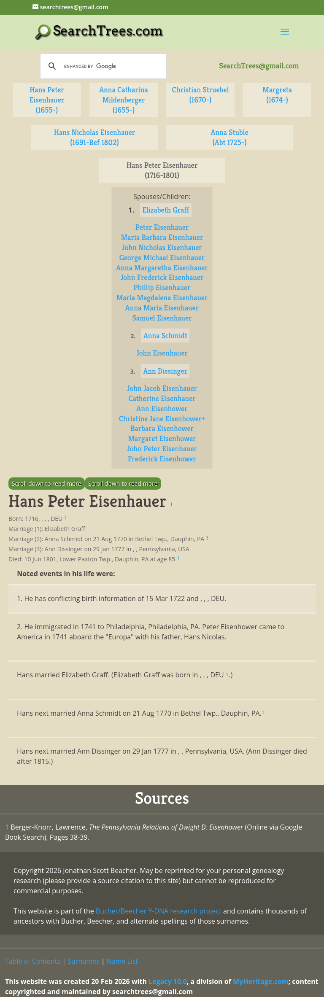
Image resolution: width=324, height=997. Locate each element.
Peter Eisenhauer (162, 227)
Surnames (83, 961)
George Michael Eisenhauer (162, 257)
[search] (102, 66)
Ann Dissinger (165, 371)
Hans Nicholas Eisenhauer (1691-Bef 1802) (94, 137)
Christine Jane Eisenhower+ (162, 418)
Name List (122, 961)
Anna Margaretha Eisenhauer (162, 267)
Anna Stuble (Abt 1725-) (229, 137)
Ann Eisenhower (161, 408)
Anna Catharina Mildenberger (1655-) (123, 100)
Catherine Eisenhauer (161, 398)
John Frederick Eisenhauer (162, 277)
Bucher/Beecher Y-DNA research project (158, 911)
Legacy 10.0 (167, 981)
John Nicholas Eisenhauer (162, 247)
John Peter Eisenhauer (162, 448)
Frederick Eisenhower (162, 458)
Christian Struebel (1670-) (200, 95)
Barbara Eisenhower (162, 428)
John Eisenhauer (162, 353)
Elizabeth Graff (165, 210)
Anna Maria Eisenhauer (162, 308)
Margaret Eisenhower (162, 438)
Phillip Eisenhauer (161, 287)
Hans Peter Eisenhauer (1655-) (47, 100)
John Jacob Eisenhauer (162, 388)
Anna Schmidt (165, 335)
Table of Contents (32, 961)
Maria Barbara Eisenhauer (162, 237)
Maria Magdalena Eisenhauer (162, 297)
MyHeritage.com (261, 981)
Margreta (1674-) (277, 95)
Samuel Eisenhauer (162, 318)
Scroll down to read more (46, 484)
